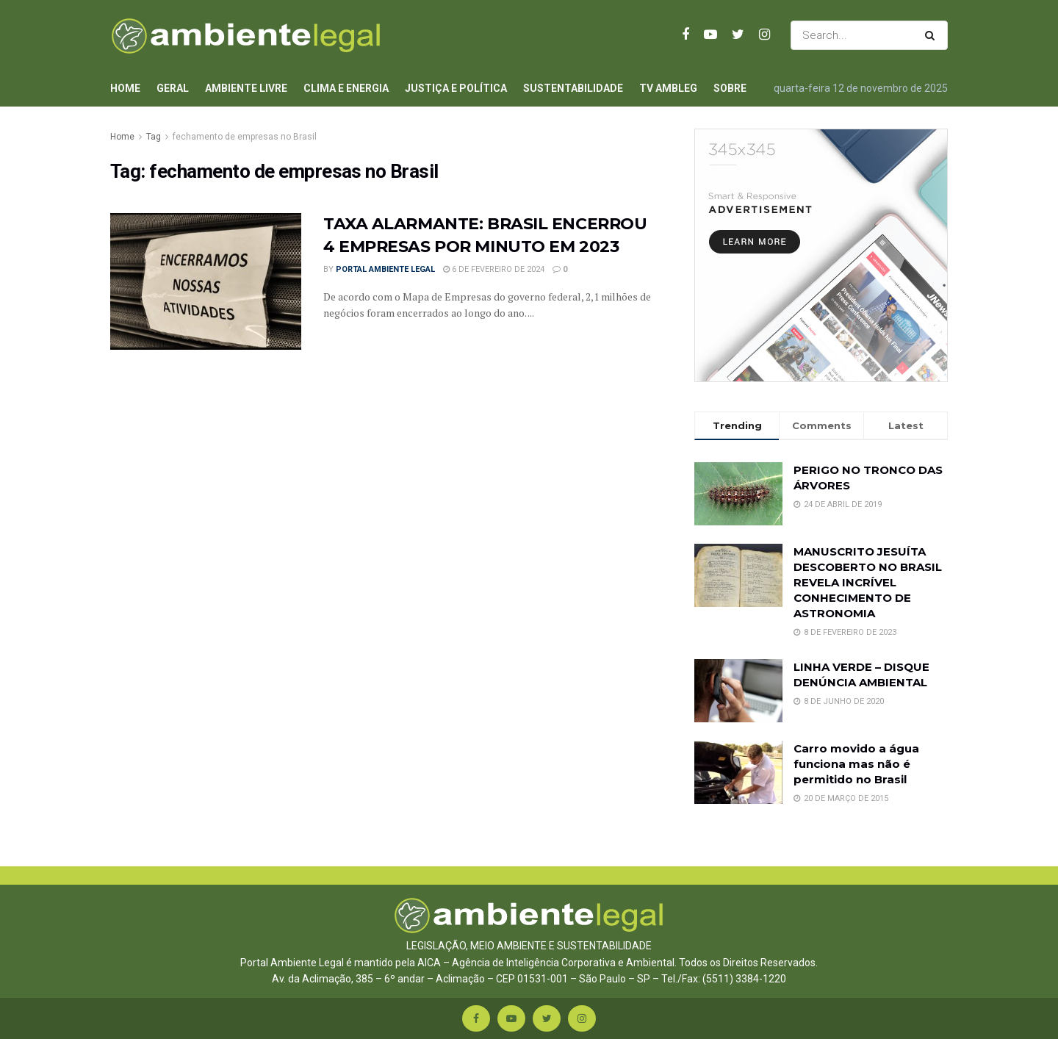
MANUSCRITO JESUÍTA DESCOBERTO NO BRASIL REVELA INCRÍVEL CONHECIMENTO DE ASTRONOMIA (868, 582)
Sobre (729, 88)
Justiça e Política (456, 88)
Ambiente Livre (246, 88)
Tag (153, 137)
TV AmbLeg (668, 88)
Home (125, 88)
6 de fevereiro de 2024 (493, 269)
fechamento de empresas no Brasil (245, 137)
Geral (172, 88)
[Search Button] (933, 35)
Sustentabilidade (573, 88)
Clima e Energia (346, 88)
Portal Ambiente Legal (385, 269)
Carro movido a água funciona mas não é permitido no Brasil (856, 763)
